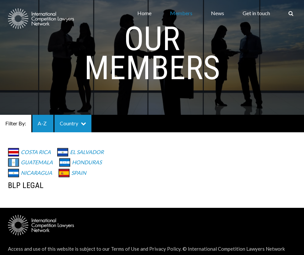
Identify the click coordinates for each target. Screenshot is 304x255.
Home (144, 13)
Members (181, 13)
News (217, 13)
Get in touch (256, 13)
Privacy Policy (165, 249)
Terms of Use (125, 249)
